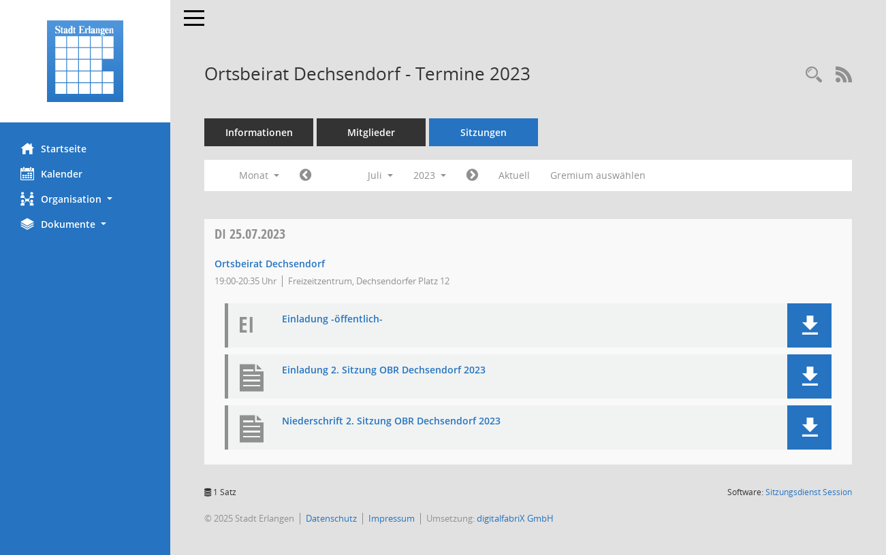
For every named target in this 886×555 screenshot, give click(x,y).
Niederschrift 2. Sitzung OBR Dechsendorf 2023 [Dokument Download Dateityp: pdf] (391, 421)
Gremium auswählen (598, 175)
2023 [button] (429, 175)
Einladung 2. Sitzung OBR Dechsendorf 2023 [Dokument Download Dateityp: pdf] (384, 370)
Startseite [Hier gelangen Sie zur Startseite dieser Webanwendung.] (53, 148)
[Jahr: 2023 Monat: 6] (305, 175)
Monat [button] (259, 175)
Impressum (391, 518)
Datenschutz (331, 518)
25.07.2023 (250, 233)
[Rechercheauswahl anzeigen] (814, 75)
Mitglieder (371, 132)
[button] (85, 199)
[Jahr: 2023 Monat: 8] (472, 175)
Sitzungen (483, 132)
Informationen (259, 132)
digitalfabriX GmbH (515, 518)
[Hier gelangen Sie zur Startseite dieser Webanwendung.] (85, 61)
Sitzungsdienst (808, 492)
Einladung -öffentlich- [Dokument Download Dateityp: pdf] (332, 319)
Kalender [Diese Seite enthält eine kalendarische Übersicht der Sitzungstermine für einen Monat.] (51, 173)
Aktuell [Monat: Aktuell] (514, 175)
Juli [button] (380, 175)
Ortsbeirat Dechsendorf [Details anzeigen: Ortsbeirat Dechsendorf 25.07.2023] (270, 263)
